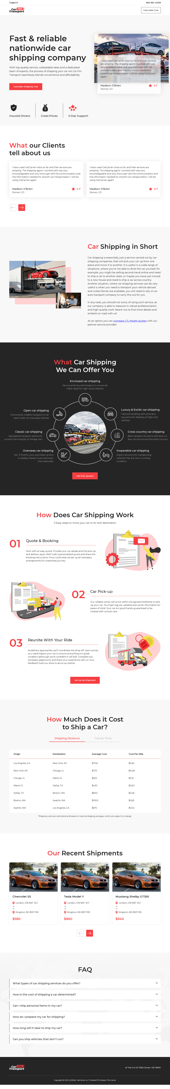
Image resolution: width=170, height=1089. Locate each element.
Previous (13, 210)
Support (13, 2)
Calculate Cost (148, 10)
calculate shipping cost (26, 87)
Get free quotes (85, 479)
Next (25, 210)
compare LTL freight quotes (129, 324)
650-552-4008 (153, 2)
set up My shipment (85, 683)
